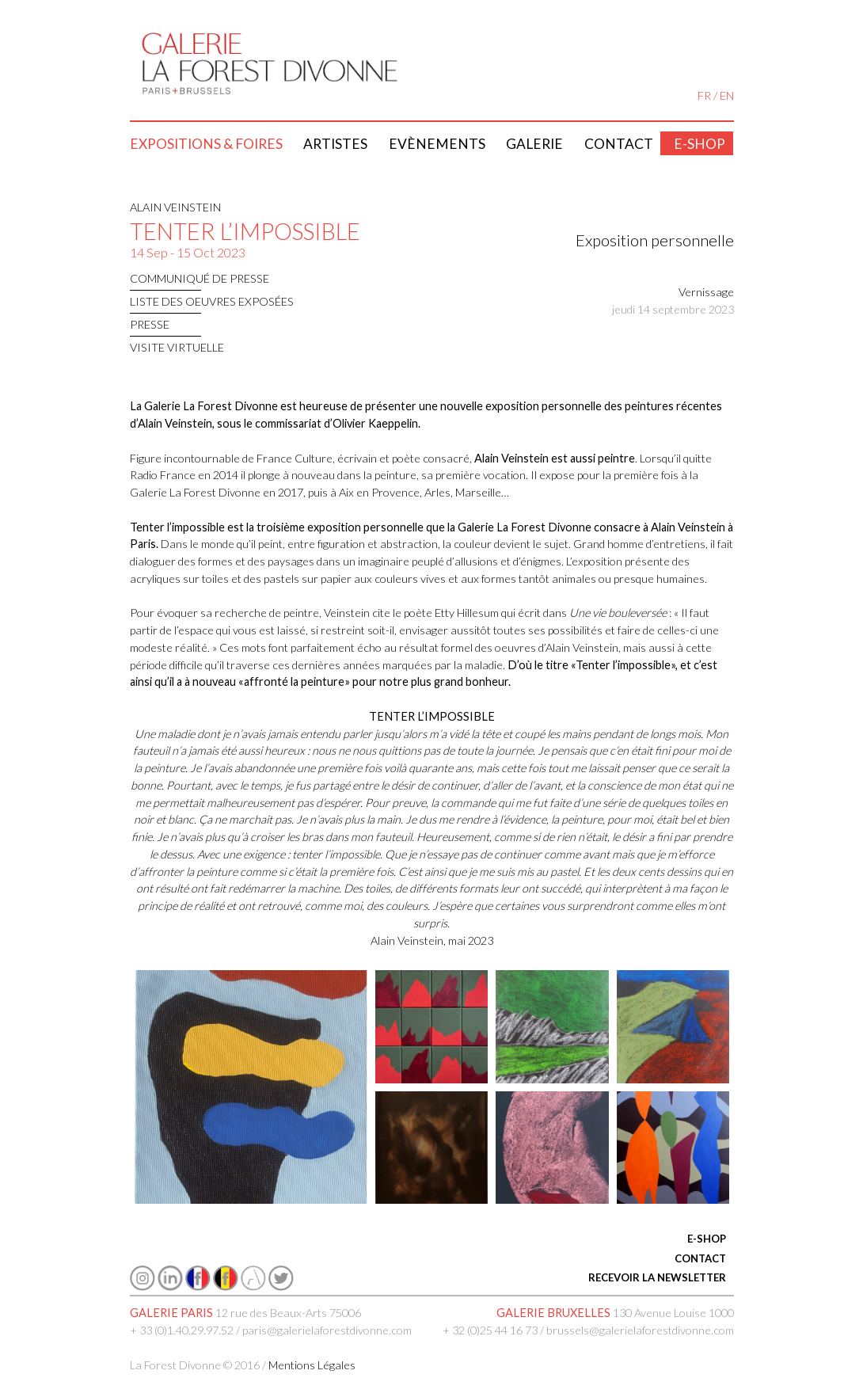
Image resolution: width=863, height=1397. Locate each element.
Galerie (534, 143)
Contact (618, 143)
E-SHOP (706, 1238)
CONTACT (700, 1258)
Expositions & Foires (206, 143)
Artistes (335, 143)
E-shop (699, 143)
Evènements (437, 143)
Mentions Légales (311, 1365)
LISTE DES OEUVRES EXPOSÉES (212, 301)
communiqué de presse (199, 278)
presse (149, 324)
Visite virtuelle (177, 347)
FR (704, 95)
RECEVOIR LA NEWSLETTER (657, 1277)
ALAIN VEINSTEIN (175, 207)
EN (727, 95)
